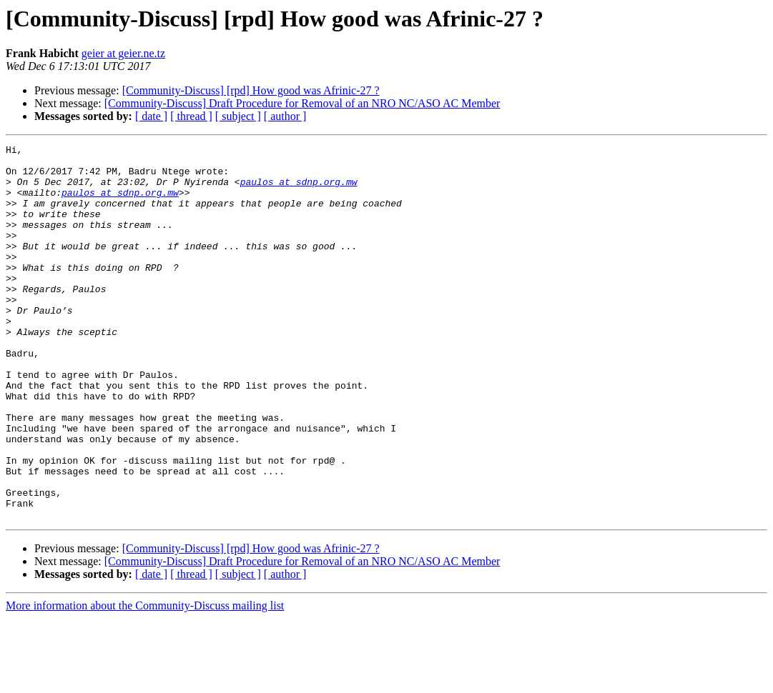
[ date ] (151, 116)
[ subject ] (238, 116)
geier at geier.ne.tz (123, 53)
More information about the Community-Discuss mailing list (145, 680)
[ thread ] (191, 116)
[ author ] (285, 116)
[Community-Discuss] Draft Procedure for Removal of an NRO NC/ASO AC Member (302, 103)
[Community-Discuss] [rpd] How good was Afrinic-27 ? (251, 90)
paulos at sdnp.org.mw (299, 190)
